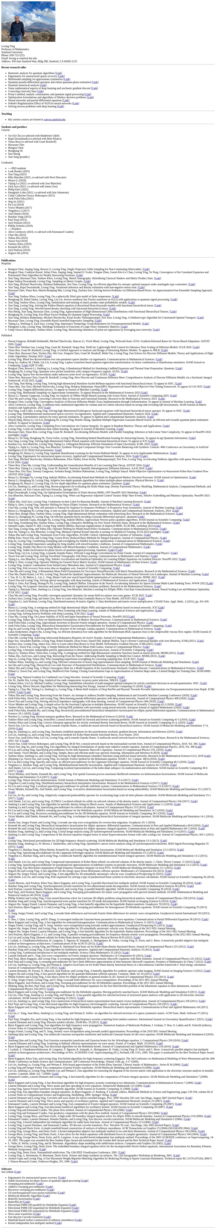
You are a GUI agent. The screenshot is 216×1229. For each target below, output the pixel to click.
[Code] (119, 550)
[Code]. (144, 456)
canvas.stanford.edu (54, 119)
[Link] (58, 73)
